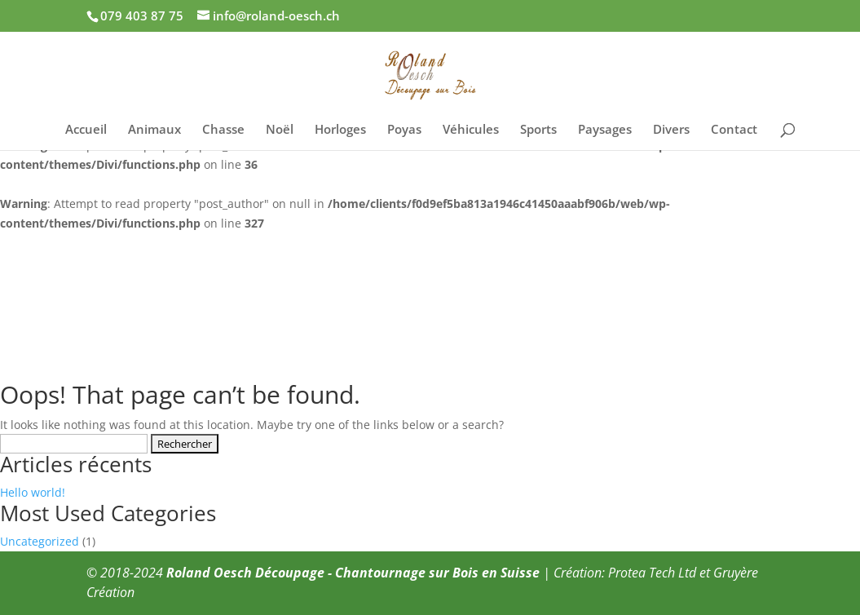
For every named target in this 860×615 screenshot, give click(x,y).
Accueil (86, 130)
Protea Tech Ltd (652, 573)
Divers (671, 130)
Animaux (154, 130)
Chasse (223, 130)
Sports (538, 130)
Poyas (404, 130)
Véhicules (471, 130)
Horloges (340, 130)
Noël (279, 130)
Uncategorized (39, 541)
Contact (734, 130)
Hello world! (32, 492)
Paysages (605, 130)
